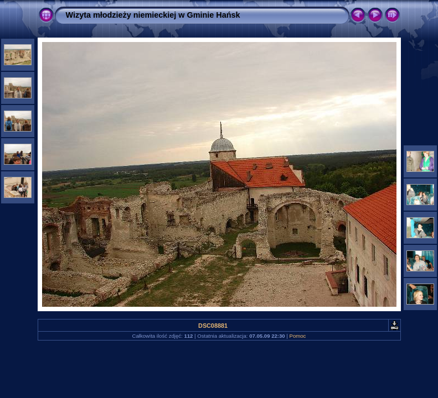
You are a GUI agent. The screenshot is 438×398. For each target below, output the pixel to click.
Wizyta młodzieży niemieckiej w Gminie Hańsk (153, 15)
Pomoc (298, 336)
